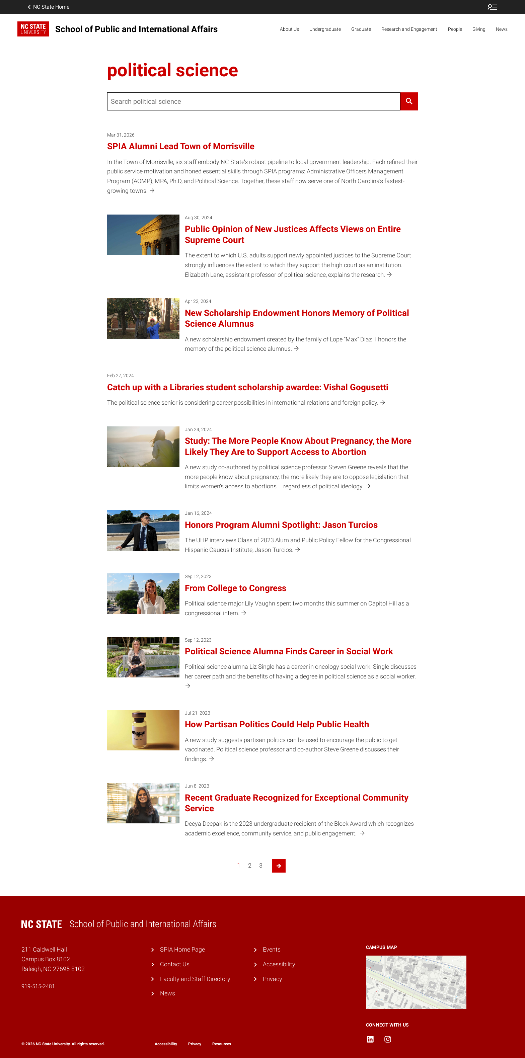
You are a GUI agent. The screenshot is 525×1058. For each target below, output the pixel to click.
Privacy (272, 978)
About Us (289, 29)
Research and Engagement (409, 29)
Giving (478, 29)
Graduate (361, 29)
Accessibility (279, 964)
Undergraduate (325, 29)
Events (272, 949)
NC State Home (47, 7)
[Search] (409, 101)
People (455, 29)
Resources (221, 1044)
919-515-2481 (38, 986)
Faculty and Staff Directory (195, 978)
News (502, 29)
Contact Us (175, 964)
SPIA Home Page (182, 949)
